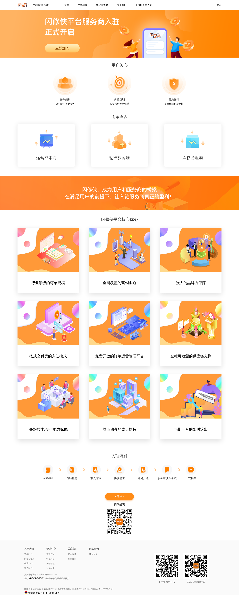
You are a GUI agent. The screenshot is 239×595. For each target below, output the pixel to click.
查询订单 (50, 554)
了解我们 (28, 554)
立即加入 (119, 496)
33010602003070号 (50, 593)
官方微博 (72, 554)
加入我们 (28, 568)
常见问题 (50, 559)
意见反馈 (50, 568)
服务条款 (50, 563)
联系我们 (28, 563)
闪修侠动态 (29, 559)
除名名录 (93, 554)
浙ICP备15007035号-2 (103, 589)
